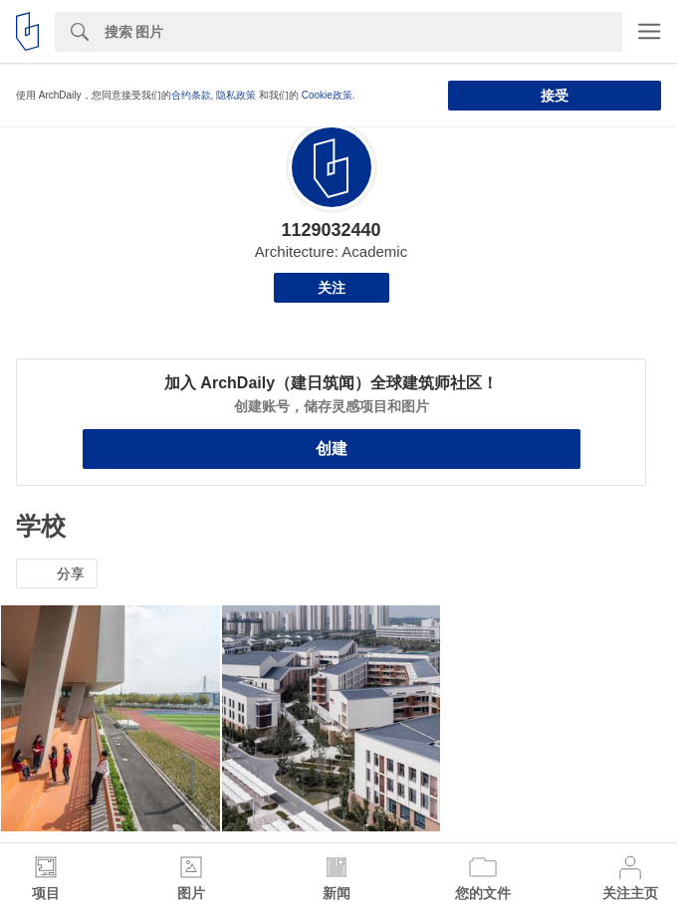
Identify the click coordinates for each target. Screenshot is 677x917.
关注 (331, 288)
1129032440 (330, 230)
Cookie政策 (327, 95)
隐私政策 (236, 95)
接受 (554, 96)
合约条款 (191, 95)
